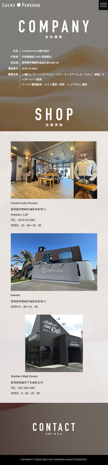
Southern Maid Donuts (24, 376)
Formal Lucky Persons (24, 203)
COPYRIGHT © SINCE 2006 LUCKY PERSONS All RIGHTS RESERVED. (54, 459)
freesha (15, 295)
